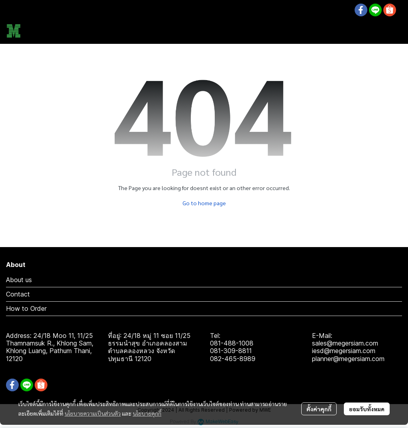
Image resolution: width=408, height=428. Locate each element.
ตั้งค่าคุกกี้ (319, 408)
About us (19, 280)
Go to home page (204, 202)
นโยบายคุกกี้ (147, 413)
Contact (18, 294)
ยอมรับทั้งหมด (366, 408)
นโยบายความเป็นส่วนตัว (93, 413)
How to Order (26, 308)
